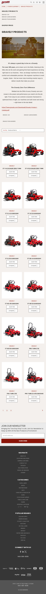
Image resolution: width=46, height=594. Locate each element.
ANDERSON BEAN (23, 519)
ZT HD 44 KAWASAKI (34, 258)
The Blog (23, 465)
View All (23, 540)
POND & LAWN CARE (23, 499)
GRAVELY (23, 531)
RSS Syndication (23, 468)
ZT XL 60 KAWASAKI (11, 258)
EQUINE (23, 502)
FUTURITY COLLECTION (23, 521)
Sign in (19, 470)
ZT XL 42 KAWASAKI (11, 213)
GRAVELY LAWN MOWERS (9, 17)
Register (26, 470)
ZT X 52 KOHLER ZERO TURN (34, 168)
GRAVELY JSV (5, 14)
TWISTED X (23, 535)
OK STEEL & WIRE (23, 526)
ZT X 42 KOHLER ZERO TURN (12, 168)
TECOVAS (23, 538)
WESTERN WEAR (23, 488)
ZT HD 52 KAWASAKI (34, 303)
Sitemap (23, 472)
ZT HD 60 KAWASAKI (12, 348)
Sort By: (5, 130)
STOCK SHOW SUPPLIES (23, 497)
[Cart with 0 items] (40, 2)
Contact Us (23, 463)
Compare (12, 175)
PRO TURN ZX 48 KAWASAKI (34, 394)
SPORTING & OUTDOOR (23, 504)
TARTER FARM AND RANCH (23, 533)
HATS (23, 490)
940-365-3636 (23, 556)
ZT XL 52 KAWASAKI (34, 213)
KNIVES (23, 485)
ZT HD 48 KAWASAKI (12, 303)
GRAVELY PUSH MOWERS (9, 19)
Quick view (12, 172)
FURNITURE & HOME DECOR (23, 492)
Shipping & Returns (23, 461)
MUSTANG (23, 523)
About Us (23, 456)
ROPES (23, 495)
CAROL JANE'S (23, 483)
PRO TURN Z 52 (34, 348)
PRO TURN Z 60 (12, 394)
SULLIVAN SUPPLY (23, 516)
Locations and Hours (23, 458)
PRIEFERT (23, 528)
